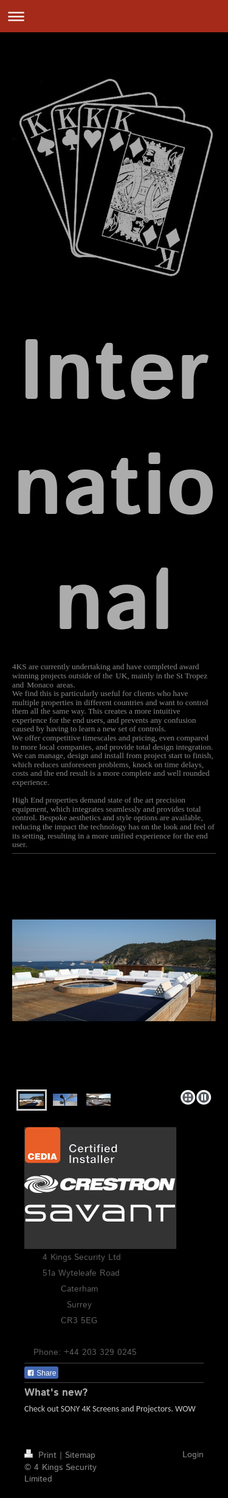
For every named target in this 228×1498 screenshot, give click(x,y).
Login (193, 1455)
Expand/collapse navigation (114, 16)
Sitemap (80, 1455)
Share (41, 1373)
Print (42, 1455)
